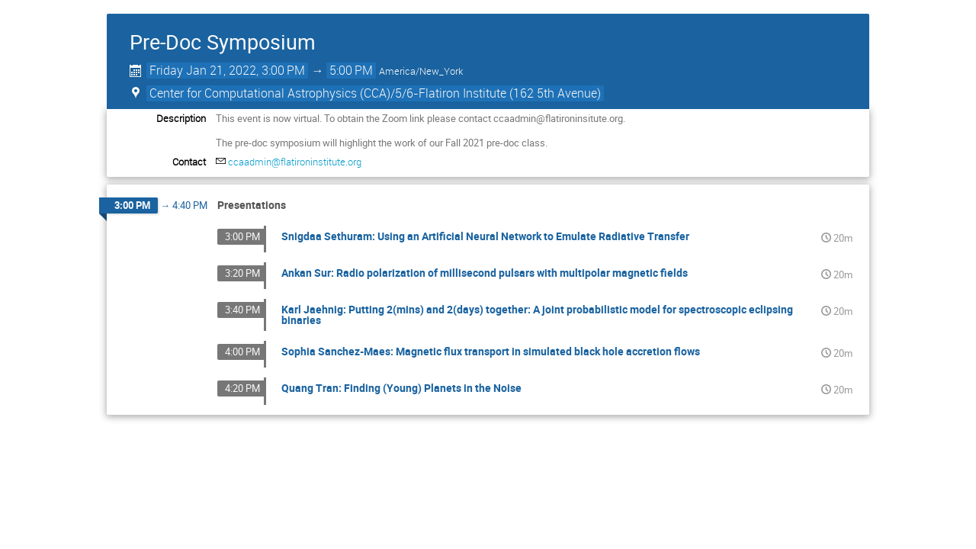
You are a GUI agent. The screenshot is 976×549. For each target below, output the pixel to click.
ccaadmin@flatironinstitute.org (294, 162)
